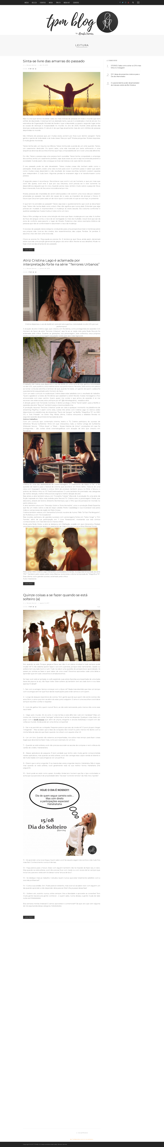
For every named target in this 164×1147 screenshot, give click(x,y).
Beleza (34, 2)
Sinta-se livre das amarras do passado (54, 61)
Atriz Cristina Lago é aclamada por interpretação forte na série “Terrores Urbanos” (61, 295)
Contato (76, 2)
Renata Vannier (32, 65)
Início (27, 2)
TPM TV (58, 2)
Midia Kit (67, 2)
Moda (51, 2)
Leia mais (28, 249)
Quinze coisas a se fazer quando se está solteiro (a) (56, 630)
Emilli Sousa (44, 727)
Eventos (43, 2)
